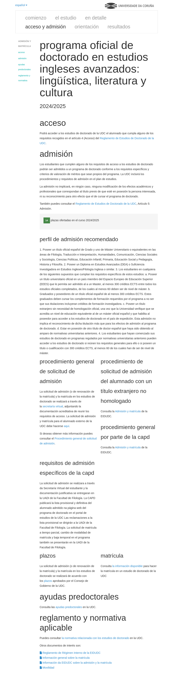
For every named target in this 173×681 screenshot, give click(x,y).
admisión (22, 58)
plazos (48, 580)
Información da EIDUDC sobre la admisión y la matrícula (76, 662)
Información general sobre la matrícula (65, 657)
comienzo (35, 18)
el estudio (65, 18)
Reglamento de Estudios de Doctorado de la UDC (106, 203)
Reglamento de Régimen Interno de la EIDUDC (70, 652)
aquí (66, 426)
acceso (21, 52)
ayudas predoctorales (24, 67)
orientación (87, 26)
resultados (118, 26)
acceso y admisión (45, 26)
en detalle (95, 18)
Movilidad (47, 667)
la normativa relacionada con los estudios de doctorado (95, 638)
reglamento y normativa (24, 78)
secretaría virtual (53, 406)
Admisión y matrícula (128, 411)
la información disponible (127, 566)
